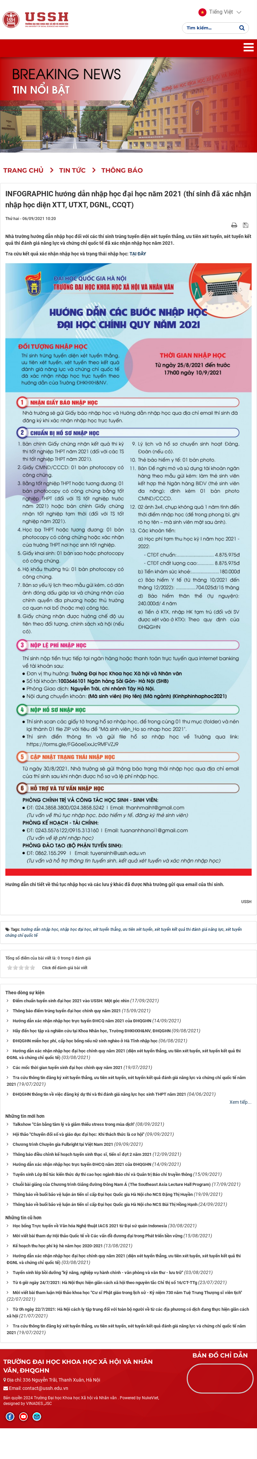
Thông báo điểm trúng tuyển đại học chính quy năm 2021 (67, 1013)
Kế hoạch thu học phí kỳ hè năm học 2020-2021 (58, 1247)
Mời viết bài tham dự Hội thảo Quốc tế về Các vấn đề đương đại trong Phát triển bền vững (97, 1237)
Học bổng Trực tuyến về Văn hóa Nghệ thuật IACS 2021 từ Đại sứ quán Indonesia (90, 1227)
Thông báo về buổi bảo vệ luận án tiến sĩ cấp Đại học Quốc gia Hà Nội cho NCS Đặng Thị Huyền (103, 1196)
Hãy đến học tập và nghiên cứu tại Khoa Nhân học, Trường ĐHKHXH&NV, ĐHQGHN (92, 1033)
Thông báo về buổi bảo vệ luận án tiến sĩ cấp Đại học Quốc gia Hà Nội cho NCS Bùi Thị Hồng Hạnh (105, 1206)
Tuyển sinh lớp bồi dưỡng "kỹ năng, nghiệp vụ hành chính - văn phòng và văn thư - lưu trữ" (98, 1274)
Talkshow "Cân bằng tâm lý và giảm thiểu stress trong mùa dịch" (74, 1126)
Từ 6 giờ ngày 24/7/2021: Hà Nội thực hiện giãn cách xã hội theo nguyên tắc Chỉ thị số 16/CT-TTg (105, 1284)
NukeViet (150, 1400)
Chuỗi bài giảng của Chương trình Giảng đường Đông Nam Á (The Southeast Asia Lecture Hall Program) (112, 1186)
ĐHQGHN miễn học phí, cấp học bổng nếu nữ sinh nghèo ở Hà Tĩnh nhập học (85, 1043)
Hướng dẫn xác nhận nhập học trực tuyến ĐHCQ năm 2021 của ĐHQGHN (82, 1023)
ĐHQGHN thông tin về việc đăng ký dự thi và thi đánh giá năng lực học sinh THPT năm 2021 (99, 1096)
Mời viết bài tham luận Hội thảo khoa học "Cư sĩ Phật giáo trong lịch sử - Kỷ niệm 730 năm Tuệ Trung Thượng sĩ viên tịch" (127, 1294)
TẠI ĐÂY (138, 256)
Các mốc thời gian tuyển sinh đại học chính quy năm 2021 (67, 1069)
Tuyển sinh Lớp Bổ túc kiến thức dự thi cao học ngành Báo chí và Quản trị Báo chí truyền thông (102, 1176)
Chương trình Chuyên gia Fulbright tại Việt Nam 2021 (63, 1146)
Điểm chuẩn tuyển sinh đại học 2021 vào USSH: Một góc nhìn (71, 1003)
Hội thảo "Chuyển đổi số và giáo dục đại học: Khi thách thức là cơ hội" (78, 1136)
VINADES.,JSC (39, 1406)
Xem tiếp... (241, 1104)
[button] (215, 13)
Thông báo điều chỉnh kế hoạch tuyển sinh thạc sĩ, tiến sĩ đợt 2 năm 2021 (82, 1156)
